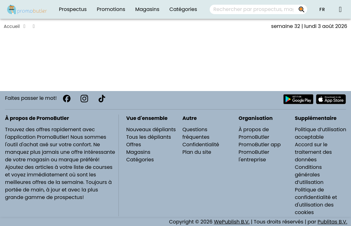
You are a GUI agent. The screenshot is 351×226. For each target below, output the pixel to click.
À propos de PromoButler (253, 133)
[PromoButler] (27, 9)
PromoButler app (259, 144)
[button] (322, 9)
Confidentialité (200, 144)
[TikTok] (102, 98)
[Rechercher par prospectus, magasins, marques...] (301, 9)
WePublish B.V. (231, 221)
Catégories (140, 159)
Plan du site (196, 152)
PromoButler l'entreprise (253, 155)
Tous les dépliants (148, 137)
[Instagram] (84, 98)
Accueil (12, 26)
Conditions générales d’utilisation (309, 175)
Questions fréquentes (195, 133)
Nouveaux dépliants (151, 129)
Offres (133, 144)
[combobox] (258, 9)
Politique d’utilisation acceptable (320, 133)
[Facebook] (66, 98)
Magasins (138, 152)
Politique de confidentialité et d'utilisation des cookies (316, 201)
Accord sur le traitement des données (313, 152)
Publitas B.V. (332, 221)
